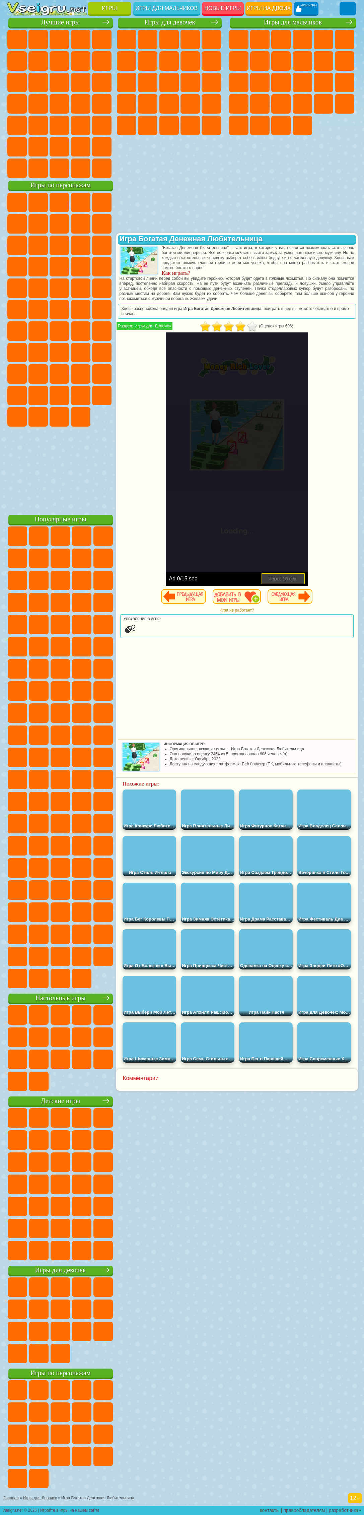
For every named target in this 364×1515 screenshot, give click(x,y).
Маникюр (190, 104)
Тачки (59, 266)
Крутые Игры (59, 146)
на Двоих (102, 39)
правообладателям (304, 1510)
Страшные (59, 82)
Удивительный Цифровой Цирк (80, 417)
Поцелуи (190, 82)
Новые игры (223, 8)
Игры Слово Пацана (59, 395)
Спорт (102, 61)
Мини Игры (17, 125)
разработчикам (345, 1510)
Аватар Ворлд (17, 395)
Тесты (211, 39)
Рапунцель (147, 104)
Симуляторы (59, 39)
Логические (80, 82)
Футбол (260, 39)
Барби (190, 39)
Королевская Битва (344, 39)
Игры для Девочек (153, 325)
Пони (126, 39)
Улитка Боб (38, 224)
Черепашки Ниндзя (281, 61)
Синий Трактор (17, 331)
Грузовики (344, 61)
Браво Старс (102, 331)
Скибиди (17, 417)
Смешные (17, 82)
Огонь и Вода (169, 39)
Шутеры (260, 125)
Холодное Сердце (211, 61)
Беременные (126, 104)
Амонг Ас (80, 331)
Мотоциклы (302, 61)
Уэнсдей (80, 395)
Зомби (323, 39)
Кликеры (102, 82)
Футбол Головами (38, 168)
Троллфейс (80, 224)
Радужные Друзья (80, 374)
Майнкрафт (238, 61)
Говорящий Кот (80, 202)
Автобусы (238, 125)
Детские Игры (80, 39)
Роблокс (17, 374)
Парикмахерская (169, 82)
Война (59, 168)
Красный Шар (59, 224)
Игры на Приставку (102, 168)
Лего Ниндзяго (102, 202)
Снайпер (281, 82)
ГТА (302, 104)
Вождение (17, 168)
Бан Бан (102, 395)
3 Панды (38, 266)
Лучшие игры (60, 22)
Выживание (238, 104)
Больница (169, 104)
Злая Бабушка (17, 245)
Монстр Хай (126, 61)
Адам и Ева (17, 309)
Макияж (126, 125)
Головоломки (102, 125)
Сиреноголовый (59, 331)
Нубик (38, 374)
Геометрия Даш (80, 61)
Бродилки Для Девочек (147, 61)
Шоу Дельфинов (17, 266)
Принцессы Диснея (147, 125)
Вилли (17, 202)
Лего (38, 245)
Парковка (238, 39)
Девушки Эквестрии (147, 39)
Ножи (59, 104)
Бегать (281, 125)
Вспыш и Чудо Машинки (80, 266)
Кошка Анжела (190, 61)
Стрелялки (302, 125)
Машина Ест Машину (281, 104)
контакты (270, 1510)
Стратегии (281, 39)
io (38, 82)
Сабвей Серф (59, 245)
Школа (80, 146)
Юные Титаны (102, 309)
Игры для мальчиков (167, 8)
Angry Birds (80, 245)
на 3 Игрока (17, 146)
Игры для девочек (169, 22)
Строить (80, 168)
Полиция (323, 82)
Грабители (260, 104)
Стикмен (323, 61)
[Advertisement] (61, 469)
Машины (260, 61)
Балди (59, 352)
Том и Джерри (80, 309)
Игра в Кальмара (17, 352)
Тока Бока (102, 374)
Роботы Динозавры (344, 82)
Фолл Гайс (38, 331)
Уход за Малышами (190, 125)
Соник (102, 266)
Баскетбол (102, 146)
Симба (38, 395)
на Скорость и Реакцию (38, 125)
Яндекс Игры (38, 61)
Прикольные (102, 104)
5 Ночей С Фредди (17, 224)
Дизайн (211, 125)
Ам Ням (102, 245)
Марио (59, 288)
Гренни (80, 352)
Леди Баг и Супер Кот (102, 224)
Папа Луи (211, 82)
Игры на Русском (38, 104)
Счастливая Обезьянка (59, 309)
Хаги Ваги (102, 352)
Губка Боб (38, 202)
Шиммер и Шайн (38, 309)
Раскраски (169, 61)
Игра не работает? (236, 610)
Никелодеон (38, 146)
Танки (302, 39)
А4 (38, 352)
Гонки (260, 82)
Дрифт (344, 104)
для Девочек (38, 39)
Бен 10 (323, 104)
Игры (109, 8)
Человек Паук (80, 288)
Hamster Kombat (59, 417)
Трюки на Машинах (59, 125)
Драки (238, 82)
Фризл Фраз (102, 288)
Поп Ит (59, 61)
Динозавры (80, 104)
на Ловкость (17, 61)
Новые (17, 39)
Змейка (80, 125)
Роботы (302, 82)
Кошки (126, 82)
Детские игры (60, 1100)
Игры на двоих (269, 8)
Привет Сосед (59, 374)
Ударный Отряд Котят (38, 288)
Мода (169, 125)
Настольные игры (60, 998)
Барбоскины (17, 288)
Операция (211, 104)
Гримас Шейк (38, 417)
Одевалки (147, 82)
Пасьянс (17, 104)
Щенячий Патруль (59, 202)
